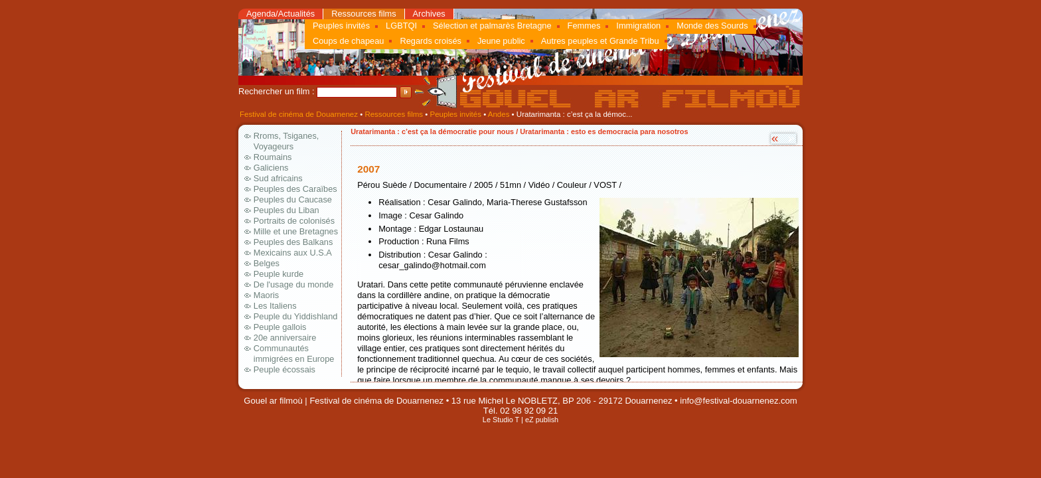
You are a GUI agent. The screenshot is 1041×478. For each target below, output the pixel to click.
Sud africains (278, 178)
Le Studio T (501, 420)
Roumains (273, 157)
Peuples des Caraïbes (295, 189)
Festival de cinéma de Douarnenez (299, 114)
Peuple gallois (280, 327)
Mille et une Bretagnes (296, 231)
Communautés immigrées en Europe (294, 353)
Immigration (638, 26)
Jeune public (501, 41)
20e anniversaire (285, 338)
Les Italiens (275, 306)
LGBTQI (401, 26)
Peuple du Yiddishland (296, 316)
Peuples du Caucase (293, 199)
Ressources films (363, 14)
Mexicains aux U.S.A (293, 253)
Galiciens (271, 168)
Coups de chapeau (348, 41)
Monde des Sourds (712, 26)
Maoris (266, 295)
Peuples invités (341, 26)
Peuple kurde (278, 274)
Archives (429, 14)
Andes (499, 114)
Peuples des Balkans (293, 242)
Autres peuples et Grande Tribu (600, 41)
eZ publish (541, 420)
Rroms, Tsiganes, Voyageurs (286, 141)
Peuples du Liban (286, 210)
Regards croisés (430, 41)
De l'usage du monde (294, 284)
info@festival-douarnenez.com (738, 401)
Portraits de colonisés (294, 221)
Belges (267, 263)
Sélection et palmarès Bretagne (492, 26)
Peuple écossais (284, 369)
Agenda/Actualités (280, 14)
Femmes (584, 26)
